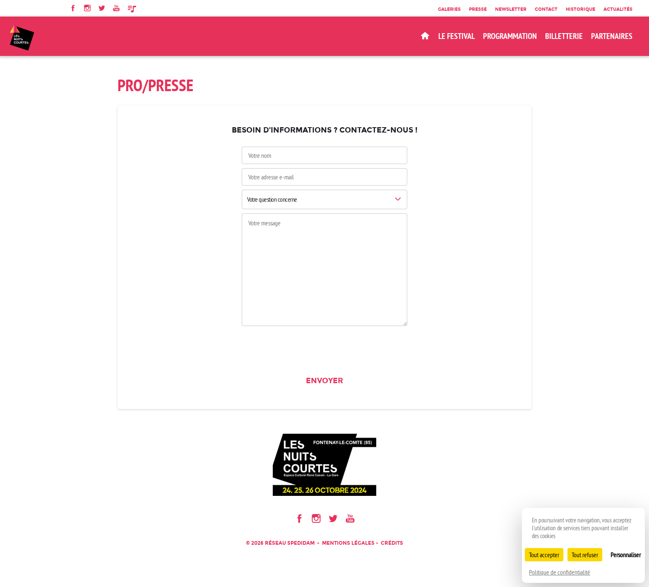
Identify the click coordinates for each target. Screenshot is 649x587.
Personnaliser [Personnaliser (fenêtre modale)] (626, 555)
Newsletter (510, 9)
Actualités (617, 9)
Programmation (510, 36)
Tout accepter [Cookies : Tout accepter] (544, 555)
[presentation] (324, 349)
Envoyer (324, 380)
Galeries (449, 9)
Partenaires (611, 36)
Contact (546, 9)
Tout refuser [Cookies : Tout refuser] (585, 555)
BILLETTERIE (564, 36)
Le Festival (456, 36)
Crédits (392, 543)
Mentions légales (348, 543)
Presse (478, 9)
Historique (580, 9)
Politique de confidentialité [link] (559, 572)
